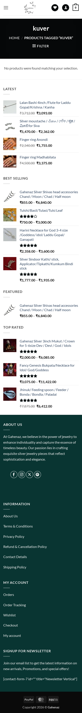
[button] (6, 7)
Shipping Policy (14, 567)
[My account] (65, 7)
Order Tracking (14, 605)
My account (12, 635)
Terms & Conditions (18, 526)
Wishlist (9, 615)
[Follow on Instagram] (21, 474)
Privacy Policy (13, 536)
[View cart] (76, 8)
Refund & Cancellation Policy (25, 546)
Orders (8, 594)
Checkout (10, 625)
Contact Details (15, 557)
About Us (10, 516)
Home (14, 38)
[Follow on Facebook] (13, 474)
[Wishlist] (54, 7)
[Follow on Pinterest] (37, 474)
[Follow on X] (29, 474)
